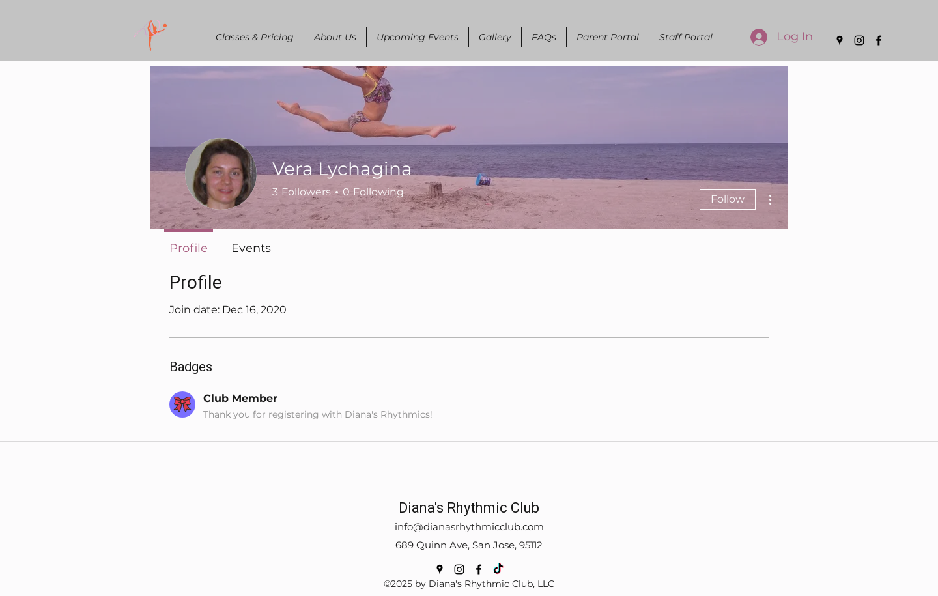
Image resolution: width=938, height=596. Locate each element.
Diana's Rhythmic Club (469, 508)
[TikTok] (498, 569)
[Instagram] (859, 40)
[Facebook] (878, 40)
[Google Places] (839, 40)
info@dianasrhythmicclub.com (469, 526)
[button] (335, 37)
